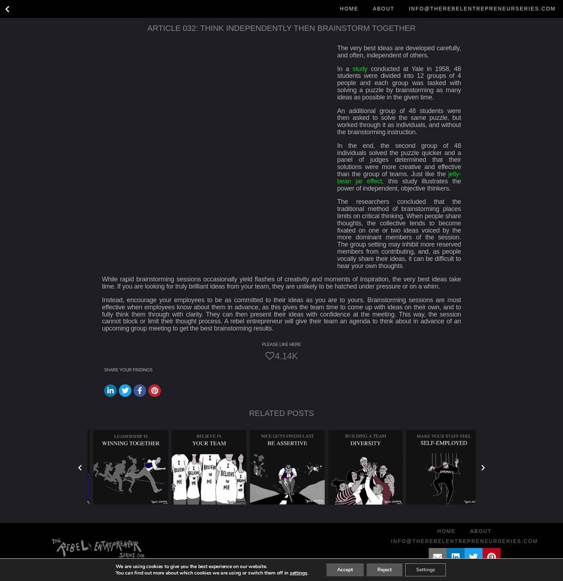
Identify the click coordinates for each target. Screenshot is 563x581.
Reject (384, 569)
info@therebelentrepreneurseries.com (482, 8)
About (383, 8)
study (360, 68)
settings (298, 573)
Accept (345, 569)
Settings (425, 569)
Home (349, 8)
